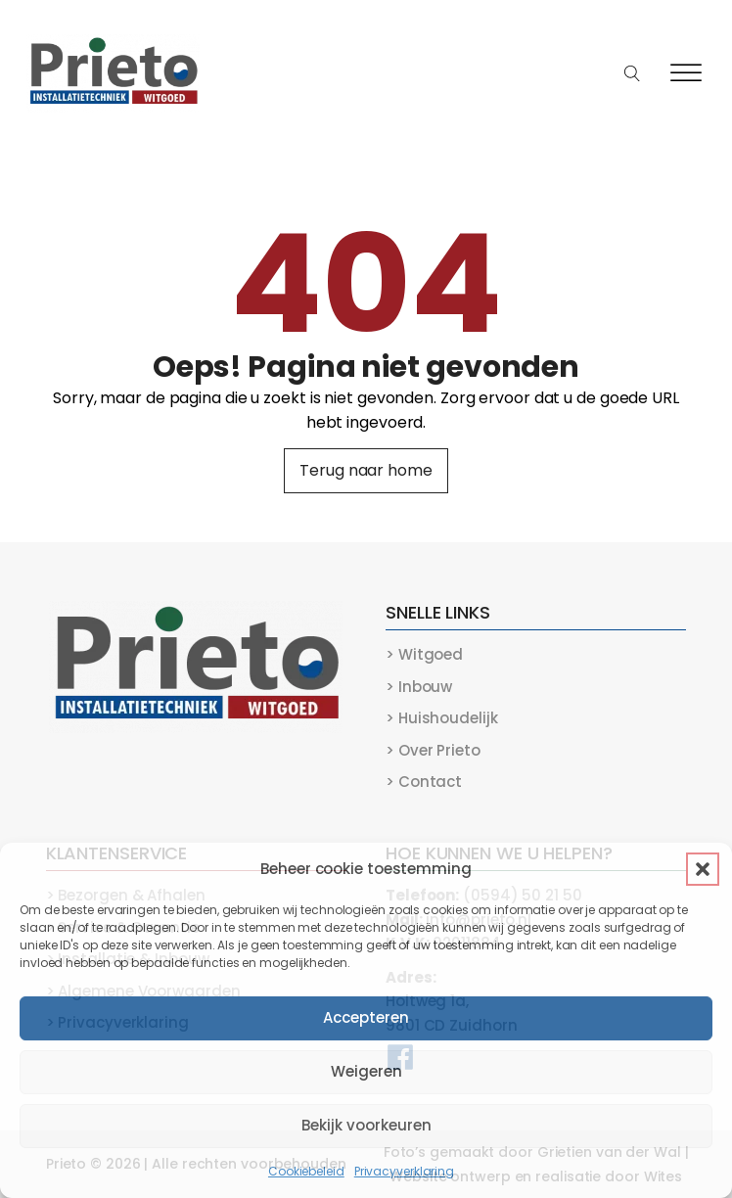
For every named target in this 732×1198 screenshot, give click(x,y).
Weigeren (366, 1071)
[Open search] (632, 74)
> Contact (424, 781)
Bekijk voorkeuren (366, 1125)
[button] (702, 869)
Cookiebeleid (306, 1171)
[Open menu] (686, 73)
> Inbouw (419, 686)
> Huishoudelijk (442, 718)
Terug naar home (366, 470)
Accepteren (366, 1017)
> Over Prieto (433, 750)
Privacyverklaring (404, 1171)
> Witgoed (424, 654)
